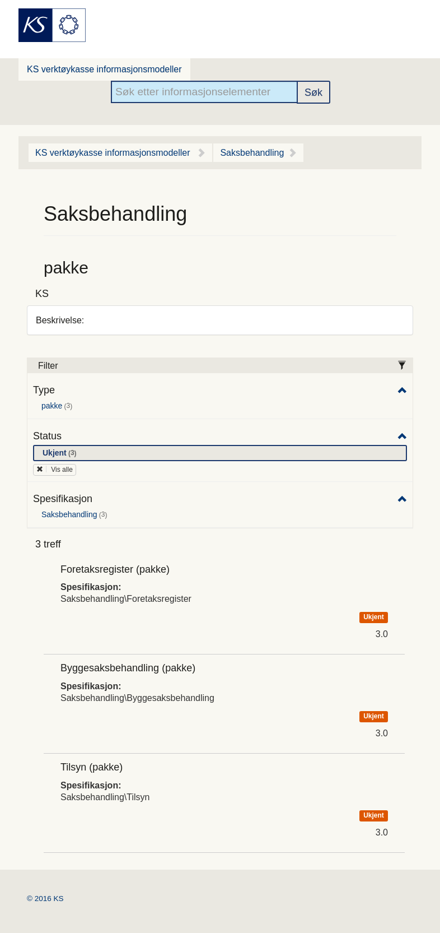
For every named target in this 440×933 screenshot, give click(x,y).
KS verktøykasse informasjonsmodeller (104, 69)
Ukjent (62, 453)
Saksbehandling (252, 152)
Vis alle (54, 470)
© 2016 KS (45, 898)
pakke (58, 406)
